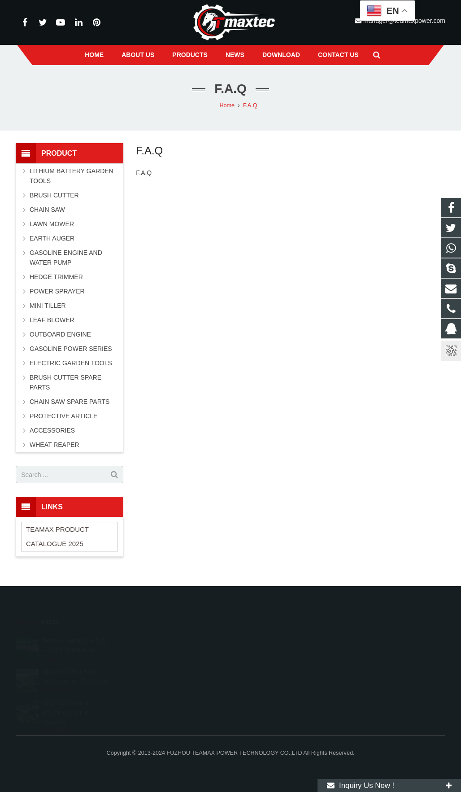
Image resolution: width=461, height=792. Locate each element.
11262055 (258, 638)
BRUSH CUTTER (54, 195)
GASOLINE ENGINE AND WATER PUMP (66, 257)
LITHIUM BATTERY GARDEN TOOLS (71, 175)
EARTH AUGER (52, 238)
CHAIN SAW (47, 209)
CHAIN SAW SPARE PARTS (69, 401)
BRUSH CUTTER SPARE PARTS (65, 382)
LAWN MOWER (52, 224)
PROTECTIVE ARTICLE (63, 416)
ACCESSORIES (52, 430)
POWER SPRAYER (57, 291)
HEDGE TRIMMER (56, 276)
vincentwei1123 (264, 690)
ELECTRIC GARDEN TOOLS (71, 363)
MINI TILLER (48, 305)
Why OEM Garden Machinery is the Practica (68, 700)
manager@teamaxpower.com (283, 677)
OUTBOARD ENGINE (60, 334)
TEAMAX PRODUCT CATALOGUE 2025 (57, 536)
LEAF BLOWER (52, 320)
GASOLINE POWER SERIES (71, 348)
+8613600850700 (267, 651)
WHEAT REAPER (54, 444)
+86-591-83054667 (268, 664)
